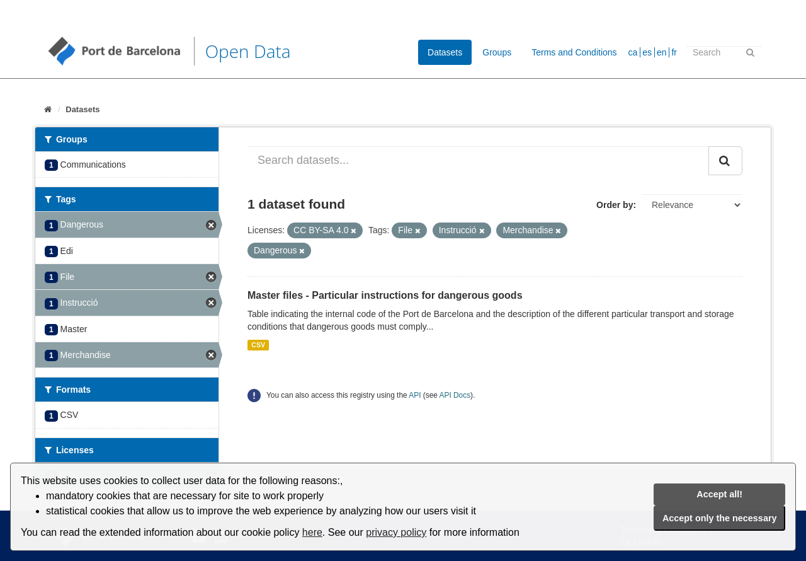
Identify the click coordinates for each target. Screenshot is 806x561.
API (415, 395)
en (662, 52)
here (312, 532)
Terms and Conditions (573, 52)
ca (633, 52)
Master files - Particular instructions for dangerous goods (385, 295)
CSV (258, 345)
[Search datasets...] (478, 160)
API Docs (455, 395)
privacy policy (396, 532)
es (647, 52)
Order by (614, 205)
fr (674, 52)
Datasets (445, 52)
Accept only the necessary (719, 518)
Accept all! (719, 494)
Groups (496, 52)
